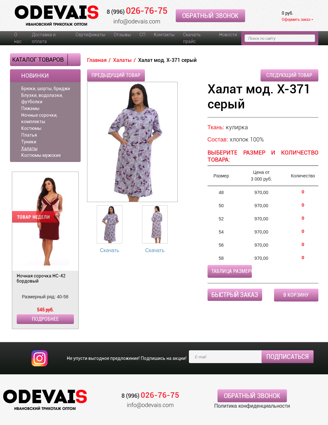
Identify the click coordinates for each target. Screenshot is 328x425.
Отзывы (122, 34)
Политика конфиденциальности (252, 406)
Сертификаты (90, 34)
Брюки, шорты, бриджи (45, 88)
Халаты (29, 148)
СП (142, 34)
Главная (97, 60)
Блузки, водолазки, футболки (42, 98)
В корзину (296, 295)
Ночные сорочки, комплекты (39, 118)
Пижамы (30, 108)
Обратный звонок (210, 16)
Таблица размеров (231, 271)
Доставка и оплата (44, 38)
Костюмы (31, 128)
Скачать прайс (191, 38)
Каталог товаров (38, 59)
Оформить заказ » (297, 19)
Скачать (109, 250)
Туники (28, 141)
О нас (18, 38)
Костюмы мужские (41, 155)
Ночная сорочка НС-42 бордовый (41, 278)
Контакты (164, 34)
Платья (29, 135)
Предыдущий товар (116, 75)
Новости (228, 34)
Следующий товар (289, 75)
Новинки (35, 75)
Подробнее (45, 319)
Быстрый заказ (234, 295)
